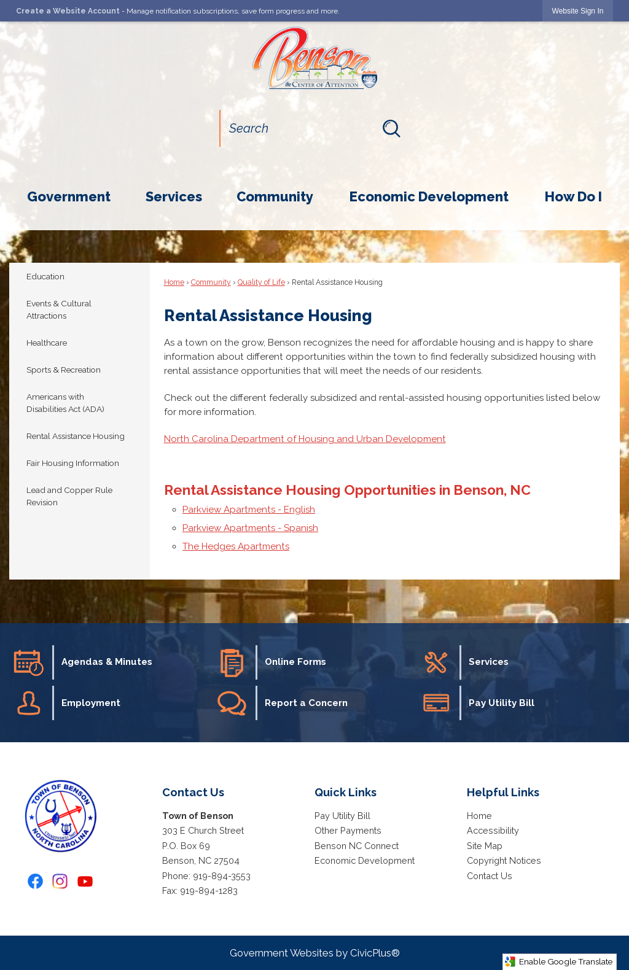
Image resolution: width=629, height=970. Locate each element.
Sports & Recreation (63, 369)
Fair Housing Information (72, 463)
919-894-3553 (222, 876)
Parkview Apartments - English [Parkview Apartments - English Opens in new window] (248, 509)
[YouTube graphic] (85, 881)
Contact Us (489, 876)
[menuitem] (68, 196)
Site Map (484, 845)
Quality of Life (261, 282)
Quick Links (345, 792)
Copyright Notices (504, 860)
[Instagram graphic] (60, 881)
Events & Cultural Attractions (59, 309)
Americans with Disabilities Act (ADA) (65, 403)
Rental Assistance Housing (75, 436)
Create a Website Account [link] (68, 11)
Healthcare (46, 342)
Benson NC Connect (356, 845)
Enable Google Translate (558, 962)
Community (211, 282)
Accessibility (493, 830)
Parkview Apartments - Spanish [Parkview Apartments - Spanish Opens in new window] (250, 528)
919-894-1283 (209, 890)
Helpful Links (503, 792)
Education (45, 276)
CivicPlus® (375, 953)
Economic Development (364, 860)
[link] (578, 10)
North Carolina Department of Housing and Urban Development (305, 438)
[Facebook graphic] (35, 881)
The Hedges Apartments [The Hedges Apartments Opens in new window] (235, 546)
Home (174, 282)
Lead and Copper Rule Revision (69, 496)
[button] (391, 128)
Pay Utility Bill (342, 815)
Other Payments (347, 830)
